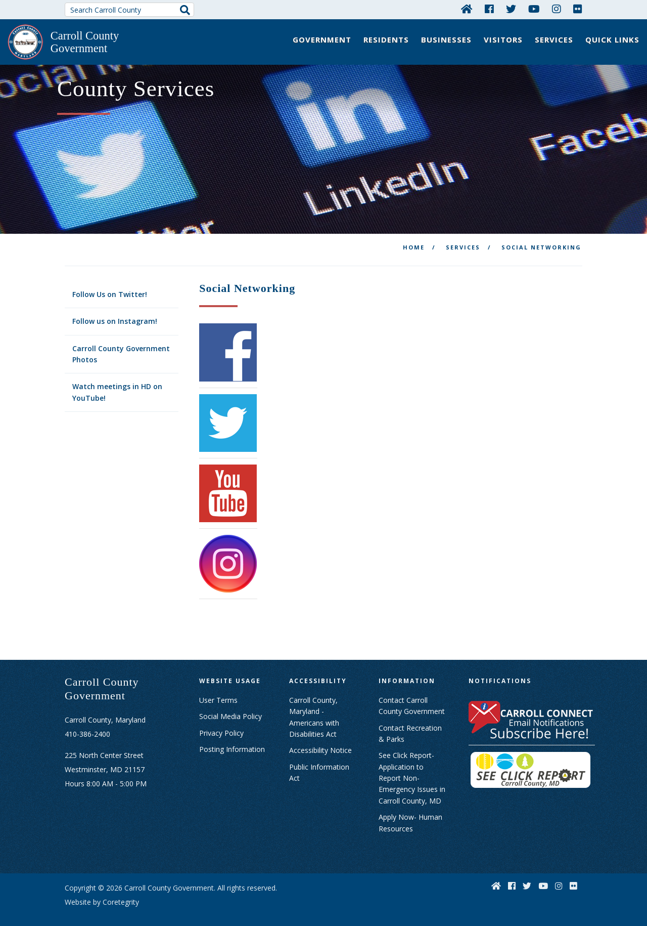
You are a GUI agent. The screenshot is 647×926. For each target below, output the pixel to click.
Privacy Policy (221, 723)
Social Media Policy (230, 706)
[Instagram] (556, 8)
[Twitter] (511, 8)
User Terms (218, 690)
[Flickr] (577, 8)
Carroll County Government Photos (121, 344)
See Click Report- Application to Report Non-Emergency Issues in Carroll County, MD (412, 768)
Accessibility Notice (320, 740)
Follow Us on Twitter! (109, 284)
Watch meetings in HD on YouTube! (117, 382)
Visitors (503, 39)
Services (554, 39)
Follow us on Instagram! (114, 311)
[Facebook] (489, 8)
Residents (386, 39)
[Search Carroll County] (129, 10)
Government (322, 39)
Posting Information (232, 739)
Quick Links (612, 39)
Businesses (446, 39)
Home (414, 237)
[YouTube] (534, 8)
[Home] (467, 8)
